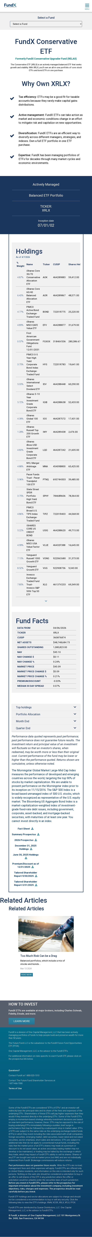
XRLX (61, 1202)
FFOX (73, 1202)
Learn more (21, 1021)
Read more (26, 975)
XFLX (67, 1202)
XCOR (55, 1202)
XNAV (49, 1202)
